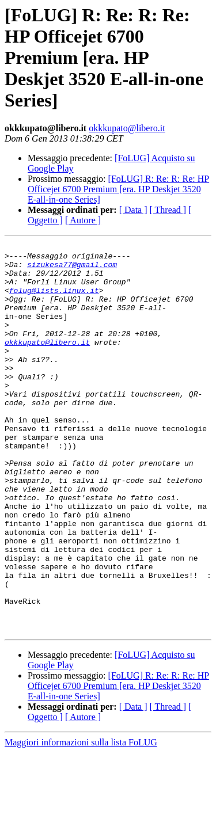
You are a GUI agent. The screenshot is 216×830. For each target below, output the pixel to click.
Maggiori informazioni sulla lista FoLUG (81, 820)
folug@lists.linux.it (54, 300)
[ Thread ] (168, 210)
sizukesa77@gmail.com (72, 269)
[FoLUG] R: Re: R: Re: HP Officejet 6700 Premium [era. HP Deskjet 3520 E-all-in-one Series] (118, 189)
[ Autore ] (83, 220)
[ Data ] (133, 210)
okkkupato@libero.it (127, 128)
